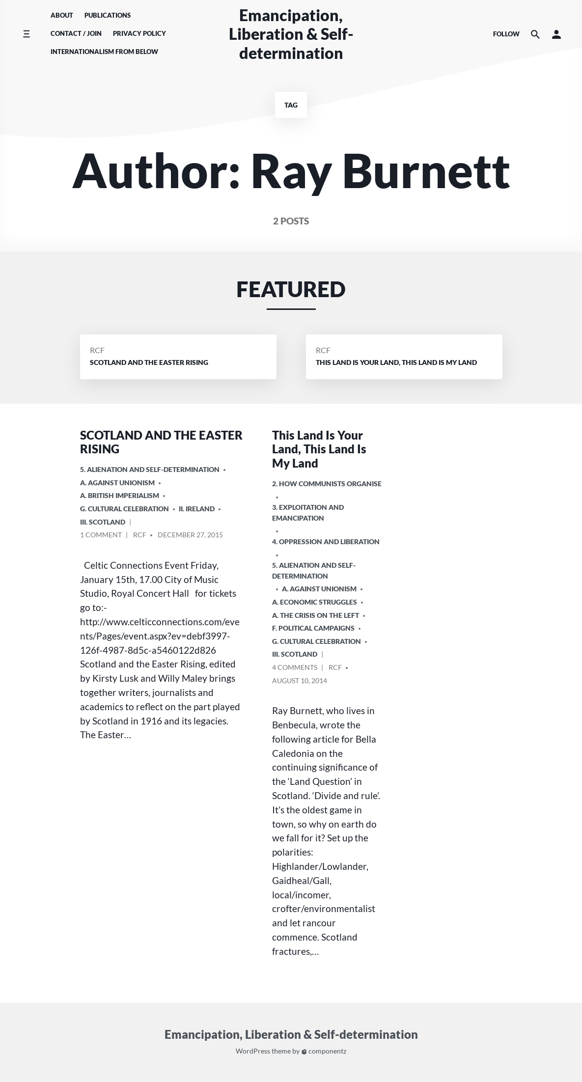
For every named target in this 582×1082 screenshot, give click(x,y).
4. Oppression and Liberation (326, 541)
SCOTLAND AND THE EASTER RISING (161, 442)
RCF (97, 350)
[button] (556, 34)
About (62, 15)
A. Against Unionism (117, 482)
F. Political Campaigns (313, 628)
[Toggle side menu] (26, 34)
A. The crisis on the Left (315, 615)
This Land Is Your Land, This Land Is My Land (319, 449)
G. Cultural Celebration (124, 508)
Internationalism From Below (104, 51)
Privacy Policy (139, 33)
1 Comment (101, 536)
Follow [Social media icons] (506, 34)
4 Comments (294, 668)
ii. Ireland (197, 508)
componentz (324, 1051)
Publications (107, 15)
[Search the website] (535, 34)
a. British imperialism (119, 495)
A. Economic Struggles (314, 602)
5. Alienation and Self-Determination (150, 469)
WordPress (253, 1051)
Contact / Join (76, 33)
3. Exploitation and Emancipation (308, 512)
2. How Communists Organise (327, 483)
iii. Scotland (102, 522)
